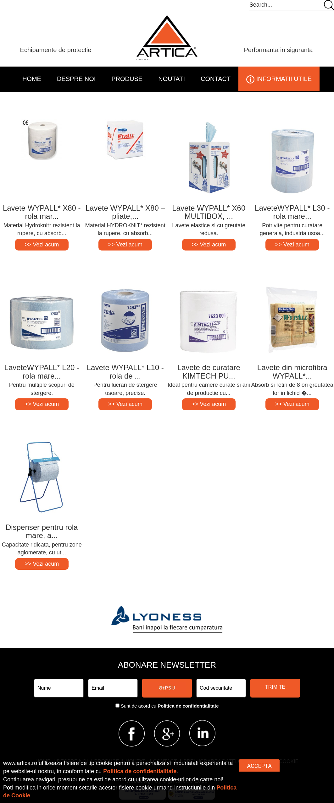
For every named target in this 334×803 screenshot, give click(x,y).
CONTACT (216, 78)
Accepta (259, 766)
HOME (31, 78)
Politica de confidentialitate (188, 706)
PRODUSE (126, 78)
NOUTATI (171, 78)
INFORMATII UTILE (279, 79)
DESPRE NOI (76, 78)
